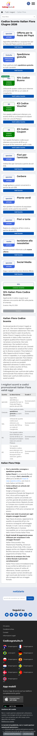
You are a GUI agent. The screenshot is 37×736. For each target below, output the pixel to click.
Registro (30, 598)
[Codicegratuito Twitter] (11, 615)
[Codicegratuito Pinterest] (21, 615)
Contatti (5, 632)
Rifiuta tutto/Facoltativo (12, 734)
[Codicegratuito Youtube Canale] (30, 615)
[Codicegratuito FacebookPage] (16, 615)
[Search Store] (28, 3)
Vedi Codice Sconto (18, 96)
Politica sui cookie (8, 721)
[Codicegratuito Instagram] (25, 615)
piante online (16, 481)
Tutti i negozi (10, 12)
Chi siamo (6, 626)
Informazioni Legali (9, 636)
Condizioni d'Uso (8, 629)
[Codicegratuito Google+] (7, 615)
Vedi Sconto (18, 47)
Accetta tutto (28, 734)
